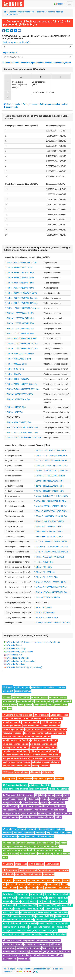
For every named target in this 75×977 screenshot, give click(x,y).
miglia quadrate (10, 705)
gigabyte (64, 799)
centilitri (55, 901)
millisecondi (47, 880)
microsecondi (34, 880)
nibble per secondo (41, 765)
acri (10, 708)
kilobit (42, 795)
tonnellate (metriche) (51, 948)
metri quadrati (9, 701)
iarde (56, 832)
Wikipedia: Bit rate (14, 655)
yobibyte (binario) (46, 817)
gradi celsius (25, 870)
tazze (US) (7, 916)
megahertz (38, 778)
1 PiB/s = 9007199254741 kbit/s (19, 268)
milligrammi (55, 944)
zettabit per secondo (51, 722)
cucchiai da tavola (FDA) (26, 930)
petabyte (16, 802)
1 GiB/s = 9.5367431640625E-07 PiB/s (50, 592)
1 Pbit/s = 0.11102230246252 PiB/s (49, 476)
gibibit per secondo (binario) (44, 740)
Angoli (7, 687)
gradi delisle (8, 874)
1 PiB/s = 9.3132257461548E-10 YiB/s (21, 432)
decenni (64, 884)
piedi (62, 832)
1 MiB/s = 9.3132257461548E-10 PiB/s (50, 587)
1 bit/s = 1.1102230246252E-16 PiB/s (50, 450)
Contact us (26, 969)
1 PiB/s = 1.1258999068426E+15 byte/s (22, 308)
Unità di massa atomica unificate (48, 955)
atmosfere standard (26, 843)
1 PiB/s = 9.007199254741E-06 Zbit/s (21, 298)
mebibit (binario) (10, 806)
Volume (8, 894)
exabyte (24, 802)
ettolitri (24, 901)
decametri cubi (51, 894)
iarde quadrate (25, 705)
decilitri (46, 901)
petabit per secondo (12, 722)
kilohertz (28, 778)
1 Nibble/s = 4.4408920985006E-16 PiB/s (52, 623)
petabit (6, 799)
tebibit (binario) (42, 806)
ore (4, 884)
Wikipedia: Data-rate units (18, 658)
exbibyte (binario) (11, 817)
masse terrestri (10, 959)
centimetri (7, 832)
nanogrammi (22, 948)
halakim (22, 887)
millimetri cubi (39, 898)
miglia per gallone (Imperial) (15, 789)
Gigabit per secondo (33, 718)
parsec (21, 836)
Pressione (9, 843)
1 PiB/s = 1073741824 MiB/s (17, 399)
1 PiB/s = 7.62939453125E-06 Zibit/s (21, 384)
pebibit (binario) (58, 806)
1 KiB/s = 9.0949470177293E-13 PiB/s (50, 582)
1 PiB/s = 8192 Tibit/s (14, 369)
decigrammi (29, 944)
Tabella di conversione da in (36, 117)
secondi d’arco (50, 687)
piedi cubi (51, 898)
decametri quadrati (58, 697)
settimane (18, 884)
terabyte (6, 802)
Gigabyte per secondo (35, 729)
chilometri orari (52, 864)
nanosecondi (20, 880)
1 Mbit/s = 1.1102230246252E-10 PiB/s (51, 460)
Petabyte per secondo (13, 733)
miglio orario (21, 864)
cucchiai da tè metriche (55, 934)
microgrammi (9, 948)
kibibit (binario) (57, 802)
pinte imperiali (40, 919)
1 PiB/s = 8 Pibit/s (13, 374)
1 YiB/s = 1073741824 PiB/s (46, 618)
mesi (38, 884)
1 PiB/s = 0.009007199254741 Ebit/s (21, 293)
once (5, 955)
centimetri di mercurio (34, 850)
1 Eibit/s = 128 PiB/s (43, 567)
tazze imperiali (62, 923)
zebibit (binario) (26, 810)
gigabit (59, 795)
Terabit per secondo (53, 718)
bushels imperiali (46, 923)
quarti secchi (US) (47, 905)
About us (8, 969)
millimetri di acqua (28, 854)
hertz (19, 778)
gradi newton (21, 874)
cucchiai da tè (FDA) (48, 930)
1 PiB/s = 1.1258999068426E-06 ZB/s (21, 344)
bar (57, 843)
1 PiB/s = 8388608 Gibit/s (16, 364)
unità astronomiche (45, 836)
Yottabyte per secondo (13, 736)
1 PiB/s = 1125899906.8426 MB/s (19, 318)
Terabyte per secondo (57, 729)
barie (5, 857)
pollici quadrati (54, 705)
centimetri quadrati (44, 701)
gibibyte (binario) (29, 813)
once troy (13, 955)
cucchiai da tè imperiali (39, 927)
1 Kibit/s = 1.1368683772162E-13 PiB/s (51, 542)
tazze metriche (9, 934)
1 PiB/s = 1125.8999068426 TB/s (19, 328)
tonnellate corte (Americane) (16, 951)
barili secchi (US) (10, 905)
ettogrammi (55, 940)
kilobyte (44, 799)
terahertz (59, 778)
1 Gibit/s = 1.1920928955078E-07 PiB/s (51, 552)
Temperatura (10, 870)
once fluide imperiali (12, 923)
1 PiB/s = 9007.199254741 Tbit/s (19, 283)
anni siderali (64, 887)
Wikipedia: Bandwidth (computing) (21, 661)
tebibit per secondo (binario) (16, 744)
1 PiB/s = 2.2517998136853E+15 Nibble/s (23, 437)
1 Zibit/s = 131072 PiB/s (44, 572)
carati (21, 955)
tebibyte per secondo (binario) (16, 758)
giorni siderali (51, 887)
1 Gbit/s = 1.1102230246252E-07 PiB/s (50, 466)
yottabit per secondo (12, 725)
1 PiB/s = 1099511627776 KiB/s (19, 394)
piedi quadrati (39, 705)
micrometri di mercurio (48, 846)
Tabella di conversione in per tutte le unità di (37, 248)
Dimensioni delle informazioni (18, 795)
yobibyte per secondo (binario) (17, 765)
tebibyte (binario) (46, 813)
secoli (5, 887)
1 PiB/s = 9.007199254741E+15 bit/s (21, 262)
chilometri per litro (38, 789)
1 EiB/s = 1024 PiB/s (43, 607)
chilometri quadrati (20, 697)
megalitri (7, 901)
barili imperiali (61, 916)
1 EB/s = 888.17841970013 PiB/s (48, 526)
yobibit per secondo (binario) (16, 751)
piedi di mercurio (10, 854)
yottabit (29, 799)
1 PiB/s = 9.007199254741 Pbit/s (19, 288)
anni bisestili (53, 884)
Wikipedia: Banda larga (16, 648)
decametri (43, 829)
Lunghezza (9, 829)
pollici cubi (63, 898)
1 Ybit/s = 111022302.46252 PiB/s (49, 491)
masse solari (24, 959)
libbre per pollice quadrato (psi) (17, 846)
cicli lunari (32, 887)
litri (40, 901)
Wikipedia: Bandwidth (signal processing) (24, 667)
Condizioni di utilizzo (41, 969)
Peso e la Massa (12, 940)
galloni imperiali (10, 919)
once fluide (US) (60, 912)
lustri (40, 887)
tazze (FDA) (8, 930)
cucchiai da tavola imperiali (15, 927)
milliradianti (8, 691)
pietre (60, 951)
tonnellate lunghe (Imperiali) (43, 951)
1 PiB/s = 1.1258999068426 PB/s (19, 333)
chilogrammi (42, 940)
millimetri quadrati (62, 701)
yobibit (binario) (42, 810)
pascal (64, 843)
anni (44, 884)
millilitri (64, 901)
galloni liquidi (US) (52, 909)
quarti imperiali (26, 919)
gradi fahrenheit (40, 870)
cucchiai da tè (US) (45, 916)
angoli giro (18, 687)
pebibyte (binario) (63, 813)
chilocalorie (35, 772)
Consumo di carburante (15, 785)
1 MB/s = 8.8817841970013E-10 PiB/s (50, 506)
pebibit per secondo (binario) (43, 744)
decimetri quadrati (25, 701)
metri (51, 829)
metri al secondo (36, 864)
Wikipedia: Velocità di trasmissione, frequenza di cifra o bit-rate (33, 642)
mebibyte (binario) (11, 813)
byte (37, 799)
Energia (8, 772)
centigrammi (43, 944)
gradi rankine (63, 870)
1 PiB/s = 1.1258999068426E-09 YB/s (21, 349)
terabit (66, 795)
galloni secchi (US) (28, 905)
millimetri (18, 832)
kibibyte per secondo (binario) (44, 751)
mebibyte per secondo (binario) (17, 754)
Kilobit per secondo (59, 715)
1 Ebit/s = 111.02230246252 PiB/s (48, 481)
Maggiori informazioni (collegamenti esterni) (26, 635)
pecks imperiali (30, 923)
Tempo (7, 880)
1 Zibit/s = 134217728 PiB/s (46, 577)
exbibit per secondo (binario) (16, 747)
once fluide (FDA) (60, 927)
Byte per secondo (31, 725)
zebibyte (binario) (28, 817)
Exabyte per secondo (33, 733)
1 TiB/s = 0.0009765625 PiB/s (47, 597)
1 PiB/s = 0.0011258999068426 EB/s (21, 338)
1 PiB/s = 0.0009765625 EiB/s (18, 422)
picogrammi (35, 948)
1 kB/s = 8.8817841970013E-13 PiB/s (50, 501)
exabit (13, 799)
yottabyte (44, 802)
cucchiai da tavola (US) (24, 916)
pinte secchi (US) (64, 905)
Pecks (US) (8, 909)
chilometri (22, 829)
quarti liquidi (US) (11, 912)
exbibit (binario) (10, 810)
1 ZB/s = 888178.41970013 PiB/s (48, 531)
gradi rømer (48, 874)
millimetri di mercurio (12, 850)
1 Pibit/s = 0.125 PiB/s (43, 562)
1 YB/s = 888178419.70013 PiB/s (48, 536)
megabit (50, 795)
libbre (67, 951)
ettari (65, 705)
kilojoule (25, 772)
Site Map (17, 969)
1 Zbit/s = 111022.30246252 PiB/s (48, 486)
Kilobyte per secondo (50, 725)
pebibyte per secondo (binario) (50, 12)
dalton (28, 955)
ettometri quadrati (39, 697)
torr (34, 846)
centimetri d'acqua (46, 854)
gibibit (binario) (26, 806)
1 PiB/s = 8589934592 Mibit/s (18, 359)
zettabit (21, 799)
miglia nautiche (10, 836)
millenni (13, 887)
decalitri (33, 901)
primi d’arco (36, 687)
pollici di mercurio (54, 850)
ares (5, 708)
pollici (68, 832)
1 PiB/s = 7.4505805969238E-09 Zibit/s (22, 389)
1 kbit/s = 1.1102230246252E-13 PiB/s (50, 455)
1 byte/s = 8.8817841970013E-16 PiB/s (51, 496)
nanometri (40, 832)
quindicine (29, 884)
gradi (27, 687)
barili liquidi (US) (35, 909)
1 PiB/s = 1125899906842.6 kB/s (19, 313)
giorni (9, 884)
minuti (66, 880)
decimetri (60, 829)
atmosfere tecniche (45, 843)
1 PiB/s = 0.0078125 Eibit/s (17, 379)
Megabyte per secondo (13, 729)
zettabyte (34, 802)
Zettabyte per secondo (55, 733)
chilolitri (16, 901)
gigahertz (49, 778)
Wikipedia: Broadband (16, 664)
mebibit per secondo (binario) (16, 740)
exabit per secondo (31, 722)
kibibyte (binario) (58, 810)
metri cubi (64, 894)
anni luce (30, 836)
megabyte (53, 799)
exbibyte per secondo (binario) (17, 762)
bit (36, 795)
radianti (62, 687)
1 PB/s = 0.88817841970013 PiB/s (49, 521)
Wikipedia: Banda (14, 645)
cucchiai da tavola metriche (30, 934)
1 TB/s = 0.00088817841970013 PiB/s (50, 516)
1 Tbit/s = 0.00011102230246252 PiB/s (51, 471)
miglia (49, 832)
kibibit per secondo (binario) (38, 736)
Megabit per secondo (12, 718)
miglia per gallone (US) (39, 785)
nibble (58, 817)
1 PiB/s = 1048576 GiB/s (15, 407)
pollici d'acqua (63, 854)
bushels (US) (20, 909)
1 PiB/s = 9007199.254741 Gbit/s (19, 278)
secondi (58, 880)
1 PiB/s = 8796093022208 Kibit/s (19, 354)
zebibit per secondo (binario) (44, 747)
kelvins (52, 870)
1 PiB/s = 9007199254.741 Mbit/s (19, 273)
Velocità (8, 864)
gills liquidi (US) (44, 912)
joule (17, 772)
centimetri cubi (24, 898)
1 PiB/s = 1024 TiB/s (14, 412)
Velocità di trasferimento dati (21, 12)
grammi (19, 944)
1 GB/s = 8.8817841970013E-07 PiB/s (50, 511)
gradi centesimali (23, 691)
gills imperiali (55, 919)
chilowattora (48, 772)
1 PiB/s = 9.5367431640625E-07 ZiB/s (21, 427)
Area (6, 697)
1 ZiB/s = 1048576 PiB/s (44, 612)
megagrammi (29, 940)
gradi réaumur (35, 874)
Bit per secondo (13, 14)
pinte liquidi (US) (27, 912)
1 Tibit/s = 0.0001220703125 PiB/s (49, 557)
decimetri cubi (9, 898)
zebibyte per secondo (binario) (46, 762)
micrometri (29, 832)
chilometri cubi (22, 894)
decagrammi (8, 944)
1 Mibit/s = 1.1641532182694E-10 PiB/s (51, 547)
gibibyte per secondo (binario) (46, 754)
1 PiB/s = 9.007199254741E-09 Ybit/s (21, 303)
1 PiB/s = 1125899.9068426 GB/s (19, 323)
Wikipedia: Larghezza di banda (20, 652)
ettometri (33, 829)
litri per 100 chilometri (58, 789)
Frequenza (9, 778)
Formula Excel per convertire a (24, 69)
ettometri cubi (36, 894)
